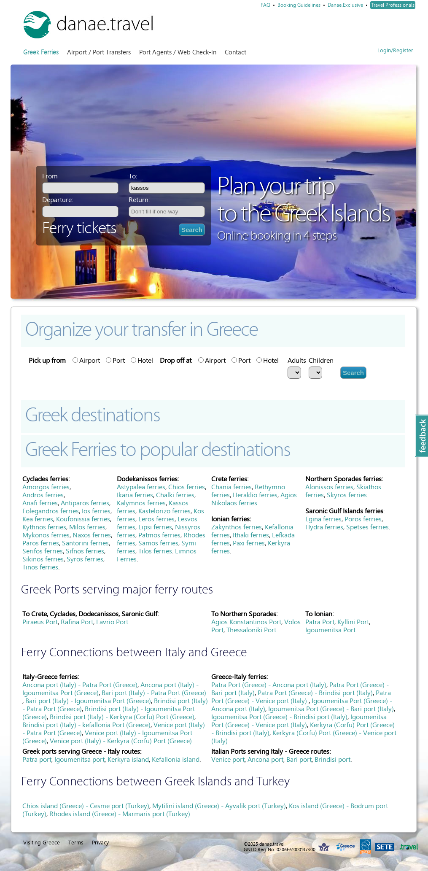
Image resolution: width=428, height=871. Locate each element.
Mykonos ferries (46, 535)
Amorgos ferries (46, 487)
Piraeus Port (40, 622)
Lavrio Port (112, 622)
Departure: (57, 200)
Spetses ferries (367, 527)
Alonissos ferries (329, 487)
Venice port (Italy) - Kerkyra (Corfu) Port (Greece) (121, 741)
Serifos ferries (42, 551)
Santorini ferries (85, 543)
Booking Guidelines (298, 5)
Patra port (36, 759)
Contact (235, 52)
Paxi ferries (249, 543)
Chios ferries (186, 487)
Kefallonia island (175, 759)
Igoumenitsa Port (330, 630)
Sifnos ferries (85, 551)
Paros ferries (40, 543)
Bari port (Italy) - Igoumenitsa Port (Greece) (88, 701)
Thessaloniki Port (251, 630)
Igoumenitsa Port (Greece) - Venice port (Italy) (299, 721)
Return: (139, 200)
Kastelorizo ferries (164, 511)
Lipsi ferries (155, 527)
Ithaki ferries (251, 535)
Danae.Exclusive (345, 5)
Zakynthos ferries (236, 527)
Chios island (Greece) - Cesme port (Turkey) (85, 806)
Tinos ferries (40, 567)
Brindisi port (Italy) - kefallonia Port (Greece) (86, 725)
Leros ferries (156, 519)
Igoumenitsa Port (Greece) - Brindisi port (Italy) (279, 717)
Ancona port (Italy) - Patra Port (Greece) (79, 685)
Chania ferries (231, 487)
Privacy (100, 842)
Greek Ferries (41, 52)
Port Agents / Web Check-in (177, 52)
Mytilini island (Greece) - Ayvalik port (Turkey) (219, 806)
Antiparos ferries (85, 503)
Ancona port (265, 759)
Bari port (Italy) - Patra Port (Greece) (154, 693)
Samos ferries (158, 543)
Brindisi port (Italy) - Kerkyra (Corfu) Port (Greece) (122, 717)
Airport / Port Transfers (99, 52)
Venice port (228, 759)
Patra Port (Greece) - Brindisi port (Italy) (315, 693)
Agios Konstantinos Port (246, 622)
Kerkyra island (128, 759)
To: (133, 176)
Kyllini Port (353, 622)
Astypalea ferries (141, 487)
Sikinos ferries (43, 559)
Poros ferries (363, 519)
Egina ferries (323, 519)
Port (115, 360)
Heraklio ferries (255, 495)
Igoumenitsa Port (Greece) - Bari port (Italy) (331, 709)
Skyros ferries (347, 495)
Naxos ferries (92, 535)
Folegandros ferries (50, 511)
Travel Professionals (393, 5)
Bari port (299, 759)
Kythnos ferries (44, 527)
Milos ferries (87, 527)
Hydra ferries (324, 527)
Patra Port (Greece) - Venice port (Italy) (301, 697)
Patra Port (319, 622)
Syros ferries (85, 559)
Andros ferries (43, 495)
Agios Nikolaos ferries (254, 499)
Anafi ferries (40, 503)
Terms (75, 842)
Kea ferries (37, 519)
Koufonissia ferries (83, 519)
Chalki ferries (175, 495)
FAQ (265, 5)
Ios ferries (96, 511)
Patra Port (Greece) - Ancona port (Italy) (268, 685)
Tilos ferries (155, 551)
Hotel (142, 360)
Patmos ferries (159, 535)
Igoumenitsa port (79, 759)
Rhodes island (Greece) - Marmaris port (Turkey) (119, 814)
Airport (86, 360)
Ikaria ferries (135, 495)
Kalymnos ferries (141, 503)
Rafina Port (77, 622)
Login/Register (395, 50)
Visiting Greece (41, 842)
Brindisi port (332, 759)
